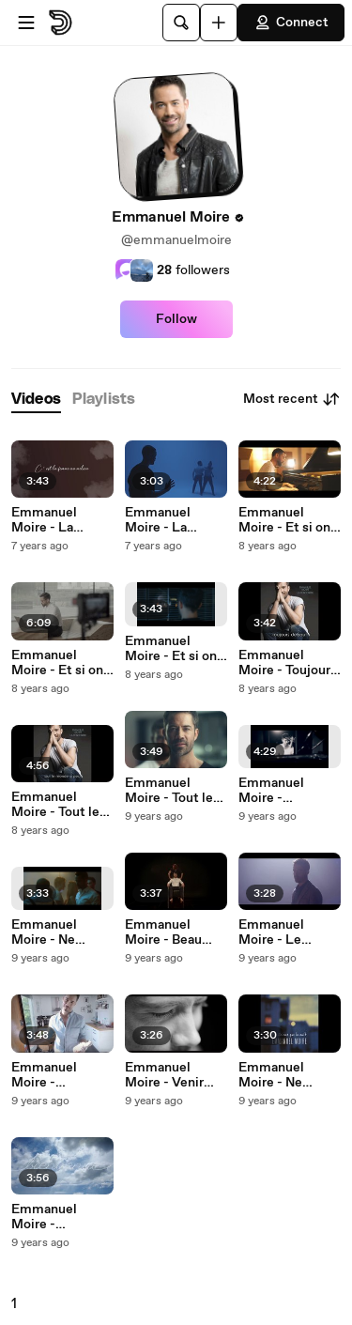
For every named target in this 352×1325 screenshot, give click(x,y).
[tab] (36, 399)
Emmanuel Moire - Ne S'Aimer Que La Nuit (58, 932)
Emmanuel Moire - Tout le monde (55, 805)
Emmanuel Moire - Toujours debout (287, 663)
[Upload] (218, 22)
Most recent (292, 399)
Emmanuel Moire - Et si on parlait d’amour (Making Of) (57, 663)
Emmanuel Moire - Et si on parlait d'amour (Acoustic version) (284, 520)
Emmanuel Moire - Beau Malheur (163, 932)
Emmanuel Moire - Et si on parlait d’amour (171, 649)
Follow (176, 319)
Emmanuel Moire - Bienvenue (44, 1075)
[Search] (181, 22)
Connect (291, 22)
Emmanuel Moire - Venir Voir (164, 1075)
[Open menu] (26, 22)
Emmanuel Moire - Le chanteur (271, 932)
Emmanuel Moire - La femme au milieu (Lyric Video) (62, 520)
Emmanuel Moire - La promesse (158, 520)
